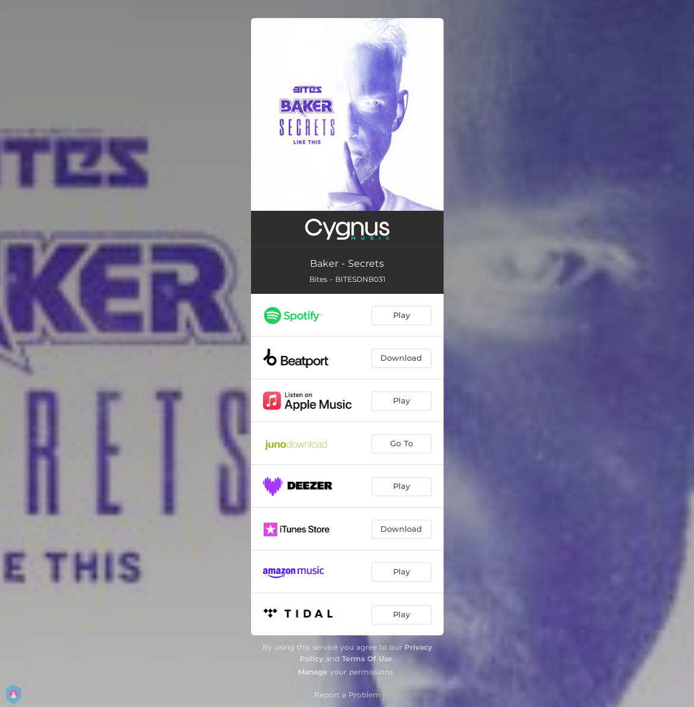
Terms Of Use (367, 658)
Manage (312, 671)
